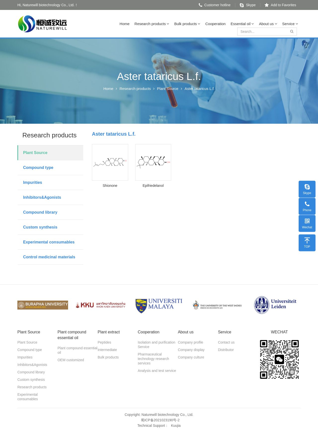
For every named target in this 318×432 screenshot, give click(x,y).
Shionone (110, 186)
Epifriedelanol (153, 186)
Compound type (38, 167)
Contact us (226, 342)
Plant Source (167, 88)
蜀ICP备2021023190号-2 (160, 420)
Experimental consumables (49, 242)
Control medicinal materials (49, 257)
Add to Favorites (280, 5)
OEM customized (70, 360)
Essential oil (242, 24)
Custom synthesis (40, 227)
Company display (191, 350)
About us (268, 24)
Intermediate (107, 350)
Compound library (40, 212)
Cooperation (215, 24)
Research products (151, 24)
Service (290, 24)
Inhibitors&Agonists (42, 197)
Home (124, 24)
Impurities (32, 182)
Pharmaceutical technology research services (153, 358)
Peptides (104, 342)
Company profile (190, 342)
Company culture (191, 357)
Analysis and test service (157, 371)
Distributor (226, 350)
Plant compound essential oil (77, 350)
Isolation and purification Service (156, 344)
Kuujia (176, 426)
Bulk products (187, 24)
